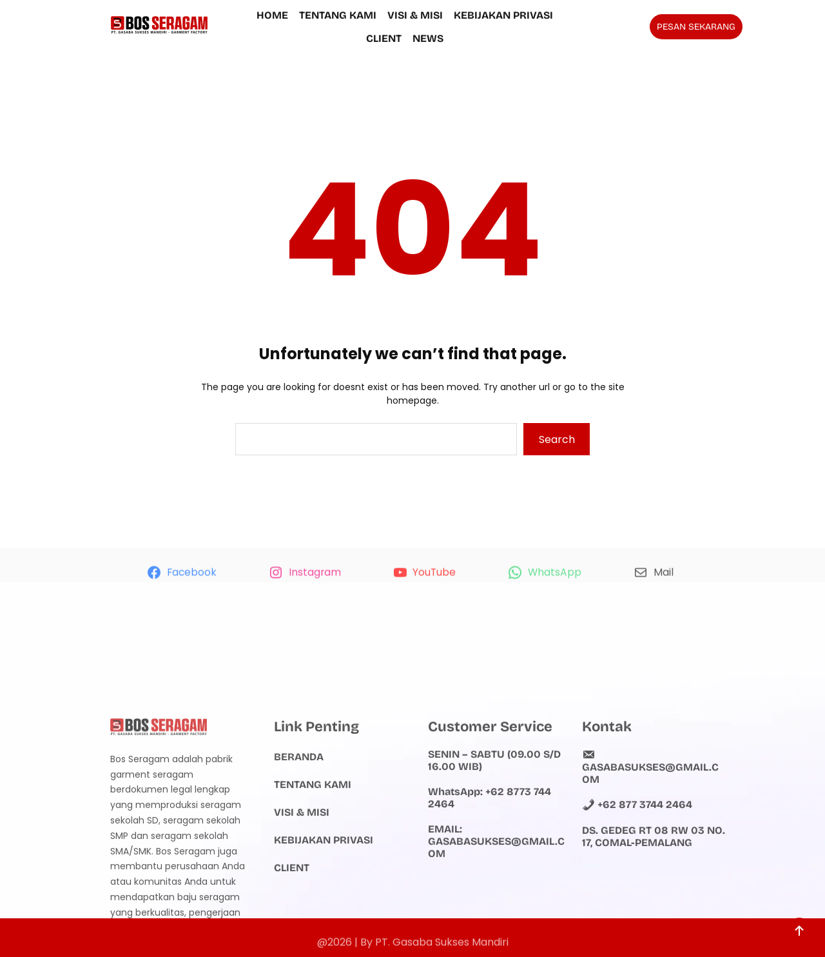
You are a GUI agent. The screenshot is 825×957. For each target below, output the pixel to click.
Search (557, 439)
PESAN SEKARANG (696, 24)
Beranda (299, 813)
